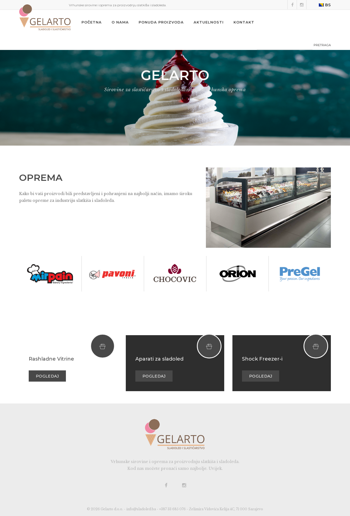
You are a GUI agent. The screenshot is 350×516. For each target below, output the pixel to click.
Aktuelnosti (209, 22)
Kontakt (244, 22)
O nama (120, 22)
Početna (91, 22)
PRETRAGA (322, 45)
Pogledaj (47, 376)
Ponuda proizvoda (161, 22)
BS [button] (325, 4)
